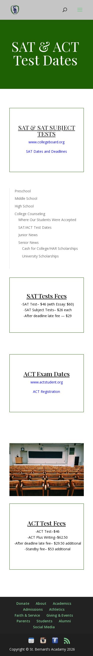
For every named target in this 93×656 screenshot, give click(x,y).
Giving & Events (59, 615)
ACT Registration (46, 391)
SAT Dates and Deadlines (46, 151)
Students (44, 621)
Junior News (28, 234)
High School (24, 206)
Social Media (44, 627)
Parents (23, 621)
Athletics (56, 609)
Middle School (26, 198)
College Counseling (30, 213)
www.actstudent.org (47, 382)
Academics (62, 603)
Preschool (23, 191)
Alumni (65, 621)
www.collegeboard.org (46, 142)
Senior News (28, 242)
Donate (22, 603)
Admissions (33, 609)
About (41, 603)
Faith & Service (27, 615)
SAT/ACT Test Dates (35, 227)
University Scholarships (40, 256)
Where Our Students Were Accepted (47, 219)
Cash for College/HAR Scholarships (50, 248)
